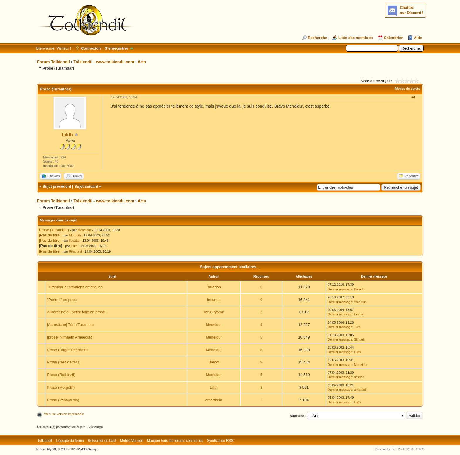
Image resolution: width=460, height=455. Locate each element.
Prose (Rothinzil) (61, 375)
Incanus (214, 299)
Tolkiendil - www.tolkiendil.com (103, 62)
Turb (357, 327)
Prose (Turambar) (54, 230)
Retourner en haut (102, 441)
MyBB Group (87, 449)
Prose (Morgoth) (61, 387)
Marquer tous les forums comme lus (175, 441)
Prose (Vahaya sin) (63, 400)
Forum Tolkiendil (53, 62)
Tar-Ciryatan (213, 312)
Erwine (359, 314)
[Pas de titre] (49, 235)
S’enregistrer (116, 48)
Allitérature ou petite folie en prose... (77, 312)
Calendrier (393, 37)
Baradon (214, 287)
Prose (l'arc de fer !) (63, 362)
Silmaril (359, 339)
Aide (418, 37)
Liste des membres (355, 37)
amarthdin (361, 389)
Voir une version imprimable (64, 414)
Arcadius (360, 302)
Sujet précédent (57, 186)
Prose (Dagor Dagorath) (67, 350)
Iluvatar (74, 240)
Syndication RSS (220, 441)
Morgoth (75, 235)
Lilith (67, 134)
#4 (413, 97)
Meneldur (84, 230)
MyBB (51, 449)
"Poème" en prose (62, 299)
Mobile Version (131, 441)
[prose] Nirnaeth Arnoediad (69, 337)
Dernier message (340, 289)
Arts (142, 62)
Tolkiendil (45, 441)
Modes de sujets (407, 88)
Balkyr (213, 362)
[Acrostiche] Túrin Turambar (70, 324)
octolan (359, 377)
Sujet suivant (86, 186)
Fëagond (75, 251)
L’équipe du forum (70, 441)
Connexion (91, 48)
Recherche (317, 37)
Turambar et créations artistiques (75, 287)
